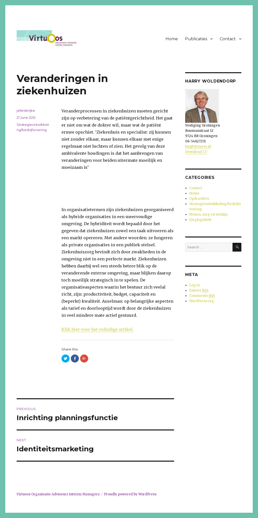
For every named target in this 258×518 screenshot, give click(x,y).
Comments (202, 296)
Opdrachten (199, 198)
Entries (198, 290)
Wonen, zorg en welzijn (208, 214)
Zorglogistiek (200, 220)
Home (172, 38)
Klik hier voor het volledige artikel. (97, 329)
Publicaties (196, 38)
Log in (194, 285)
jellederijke (26, 110)
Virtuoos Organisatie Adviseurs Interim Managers (58, 494)
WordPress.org (201, 301)
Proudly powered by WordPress (130, 494)
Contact (228, 38)
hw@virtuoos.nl (198, 146)
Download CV (196, 152)
